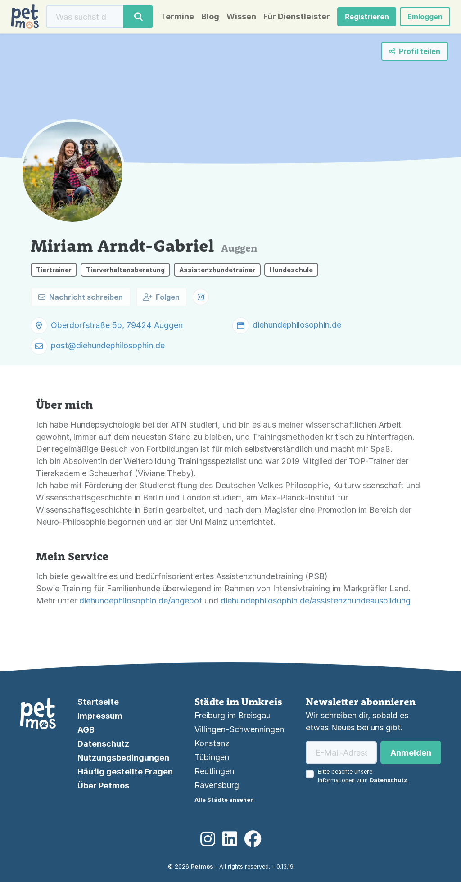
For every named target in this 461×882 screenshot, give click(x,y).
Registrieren (367, 16)
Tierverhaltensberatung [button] (125, 270)
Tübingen (211, 757)
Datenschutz (103, 743)
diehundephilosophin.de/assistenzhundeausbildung (316, 600)
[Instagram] (207, 839)
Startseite (98, 701)
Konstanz (212, 743)
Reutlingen (214, 771)
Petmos (202, 866)
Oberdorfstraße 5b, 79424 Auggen (117, 325)
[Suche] (85, 16)
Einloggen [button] (425, 16)
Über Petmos (103, 785)
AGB (86, 729)
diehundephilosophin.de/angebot (140, 600)
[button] (201, 297)
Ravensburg (216, 785)
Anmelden (410, 752)
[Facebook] (252, 839)
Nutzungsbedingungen (123, 757)
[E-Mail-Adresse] (341, 752)
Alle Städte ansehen (224, 799)
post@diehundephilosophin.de (108, 345)
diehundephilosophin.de (297, 324)
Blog (210, 17)
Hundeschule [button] (291, 270)
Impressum (99, 715)
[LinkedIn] (229, 839)
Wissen (241, 17)
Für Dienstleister (296, 17)
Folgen (161, 297)
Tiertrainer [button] (54, 270)
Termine (177, 17)
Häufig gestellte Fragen (125, 771)
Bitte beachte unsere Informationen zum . (363, 775)
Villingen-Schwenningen (239, 729)
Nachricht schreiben (80, 297)
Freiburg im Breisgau (232, 715)
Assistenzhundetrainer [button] (217, 270)
